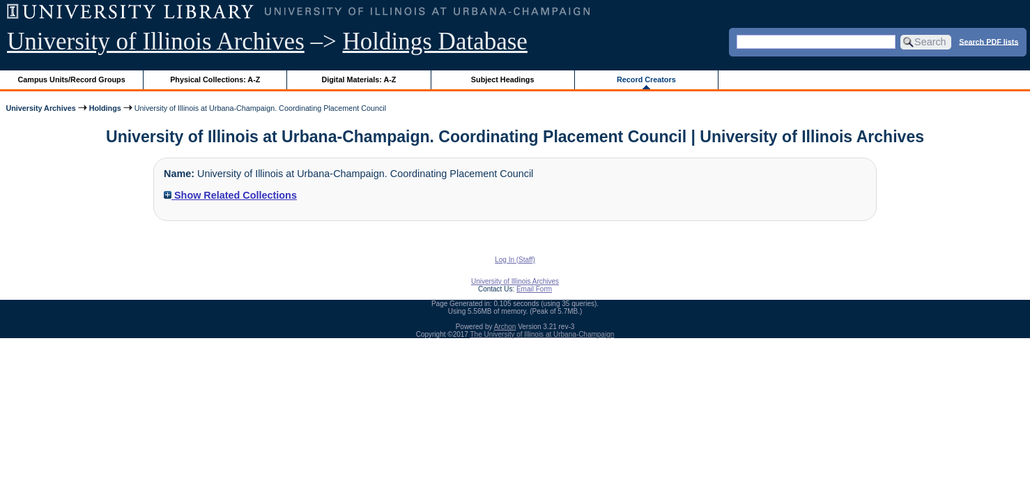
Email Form (534, 289)
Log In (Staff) (515, 260)
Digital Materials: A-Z (358, 79)
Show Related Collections (230, 195)
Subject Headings (503, 79)
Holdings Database (435, 41)
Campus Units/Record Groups (71, 79)
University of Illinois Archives (156, 41)
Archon (505, 326)
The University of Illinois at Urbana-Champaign (542, 334)
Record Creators (646, 79)
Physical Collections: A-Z (215, 79)
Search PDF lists (988, 41)
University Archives (40, 108)
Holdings (105, 108)
